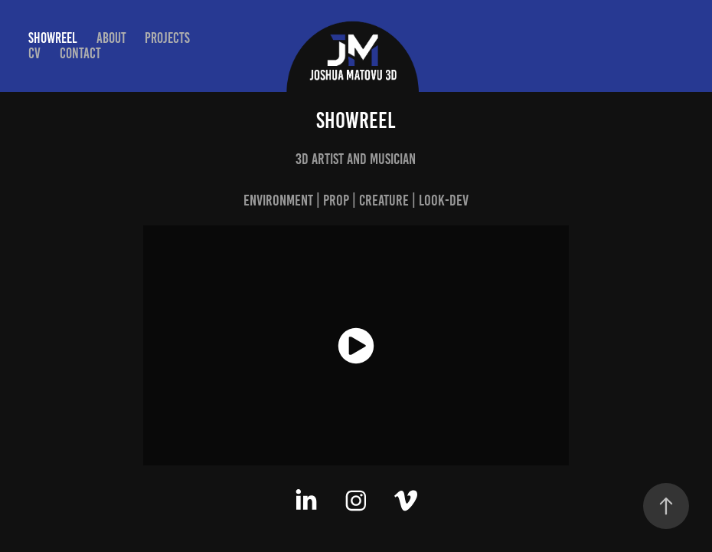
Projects (167, 38)
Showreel (52, 38)
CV (34, 53)
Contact (80, 53)
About (111, 38)
